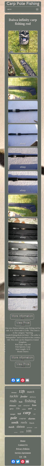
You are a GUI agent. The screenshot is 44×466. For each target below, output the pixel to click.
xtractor (26, 405)
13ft (34, 414)
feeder (24, 396)
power (15, 432)
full (19, 413)
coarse (22, 418)
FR (25, 457)
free (34, 405)
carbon (24, 409)
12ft (22, 391)
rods (13, 401)
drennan (13, 392)
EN (20, 457)
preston (29, 427)
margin (12, 414)
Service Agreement (23, 453)
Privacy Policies (23, 449)
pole (14, 418)
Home (22, 441)
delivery (33, 397)
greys (12, 409)
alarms (31, 418)
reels (24, 422)
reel (19, 406)
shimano (12, 406)
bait (20, 402)
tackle (14, 396)
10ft (28, 431)
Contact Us (23, 445)
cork (35, 427)
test (35, 409)
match (30, 391)
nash (11, 426)
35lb (18, 408)
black (31, 423)
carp (27, 412)
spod (30, 408)
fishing (30, 401)
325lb (22, 432)
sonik (14, 422)
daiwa (21, 426)
